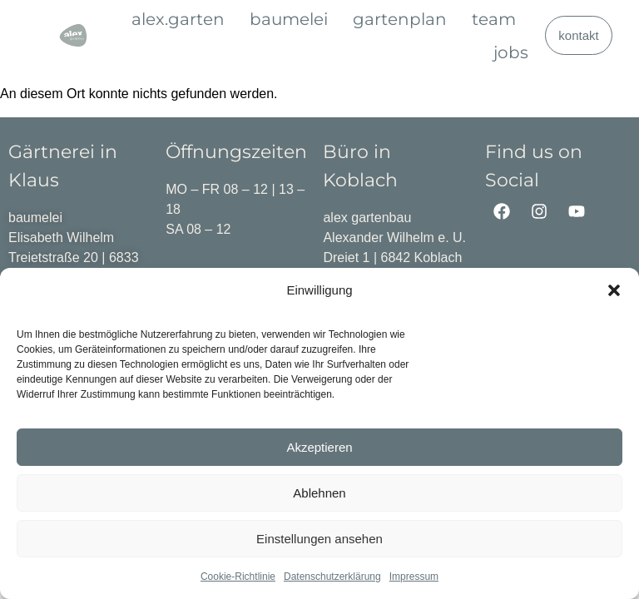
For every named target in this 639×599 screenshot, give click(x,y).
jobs (510, 52)
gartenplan (400, 19)
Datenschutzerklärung (332, 576)
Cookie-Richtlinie (238, 576)
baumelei (289, 19)
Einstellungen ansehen (319, 539)
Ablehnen (319, 493)
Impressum (413, 576)
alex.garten (178, 19)
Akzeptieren (319, 447)
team (494, 19)
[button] (614, 290)
